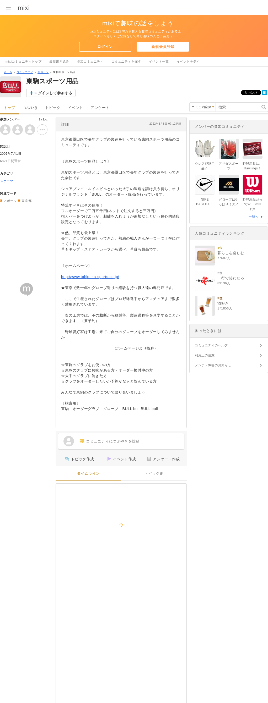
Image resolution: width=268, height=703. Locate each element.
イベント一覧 (159, 61)
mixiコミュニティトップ (23, 61)
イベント (75, 108)
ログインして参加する (53, 93)
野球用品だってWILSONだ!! (252, 204)
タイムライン (88, 473)
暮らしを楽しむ (230, 253)
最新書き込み (59, 61)
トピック (52, 108)
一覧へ (254, 217)
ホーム (8, 72)
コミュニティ (25, 72)
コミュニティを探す (126, 61)
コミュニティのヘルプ (211, 345)
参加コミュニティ (90, 61)
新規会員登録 (162, 47)
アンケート (100, 108)
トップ (9, 108)
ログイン (104, 47)
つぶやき (30, 108)
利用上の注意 (205, 355)
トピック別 (154, 473)
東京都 (26, 201)
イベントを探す (188, 61)
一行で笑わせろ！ (232, 278)
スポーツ (43, 72)
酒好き (223, 303)
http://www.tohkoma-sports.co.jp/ (90, 277)
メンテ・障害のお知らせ (213, 365)
